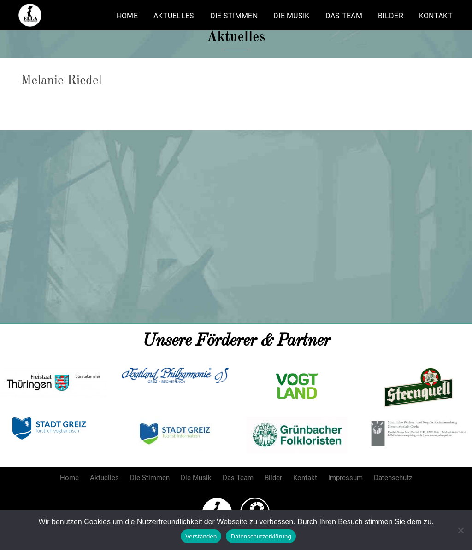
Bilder (390, 16)
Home (127, 16)
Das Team (343, 16)
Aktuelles (174, 16)
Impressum (345, 478)
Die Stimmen (234, 16)
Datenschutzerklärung (260, 536)
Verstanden (201, 536)
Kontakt (436, 16)
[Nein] (460, 530)
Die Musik (291, 16)
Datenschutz (393, 478)
